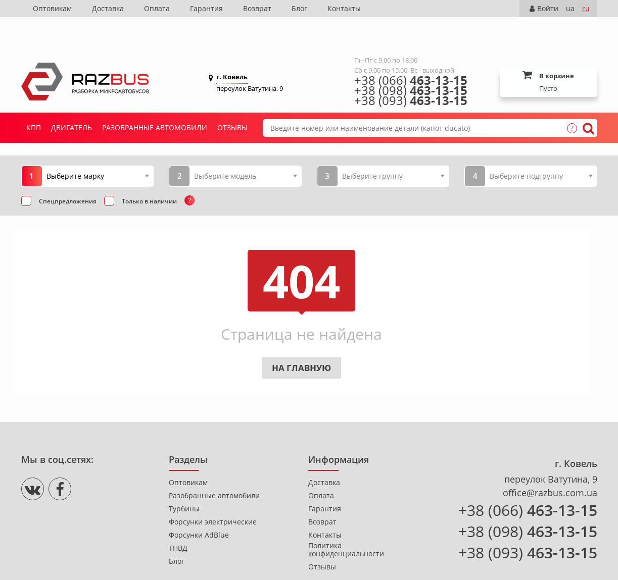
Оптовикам (52, 8)
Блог (299, 8)
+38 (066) (410, 50)
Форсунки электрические (213, 492)
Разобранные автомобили (154, 97)
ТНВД (178, 518)
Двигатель (71, 97)
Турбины (184, 478)
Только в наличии (149, 171)
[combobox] (97, 145)
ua (570, 8)
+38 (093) (410, 70)
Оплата (157, 8)
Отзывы (232, 97)
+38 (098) (410, 60)
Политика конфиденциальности (346, 519)
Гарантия (206, 8)
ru (586, 8)
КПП (33, 97)
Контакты (344, 8)
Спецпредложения (68, 171)
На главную (301, 337)
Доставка (108, 8)
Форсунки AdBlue (199, 505)
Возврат (257, 8)
